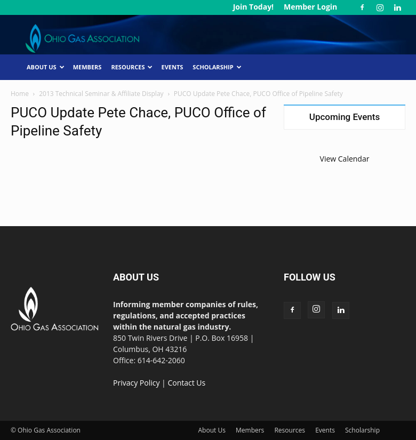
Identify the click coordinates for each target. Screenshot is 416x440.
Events (172, 67)
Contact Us (186, 383)
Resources (132, 67)
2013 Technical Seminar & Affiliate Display (101, 93)
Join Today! (253, 7)
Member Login (310, 7)
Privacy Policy (136, 383)
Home (20, 93)
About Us (46, 67)
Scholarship (217, 67)
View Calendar (345, 159)
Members (87, 67)
